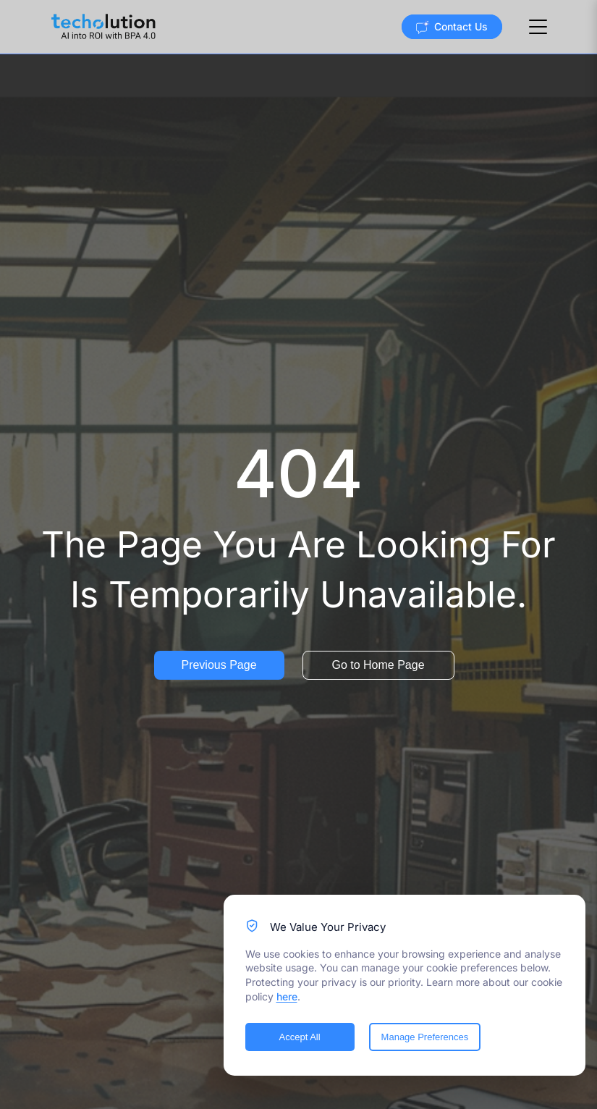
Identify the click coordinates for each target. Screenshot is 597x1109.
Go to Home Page (377, 665)
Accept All (300, 1037)
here (286, 996)
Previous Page (218, 665)
